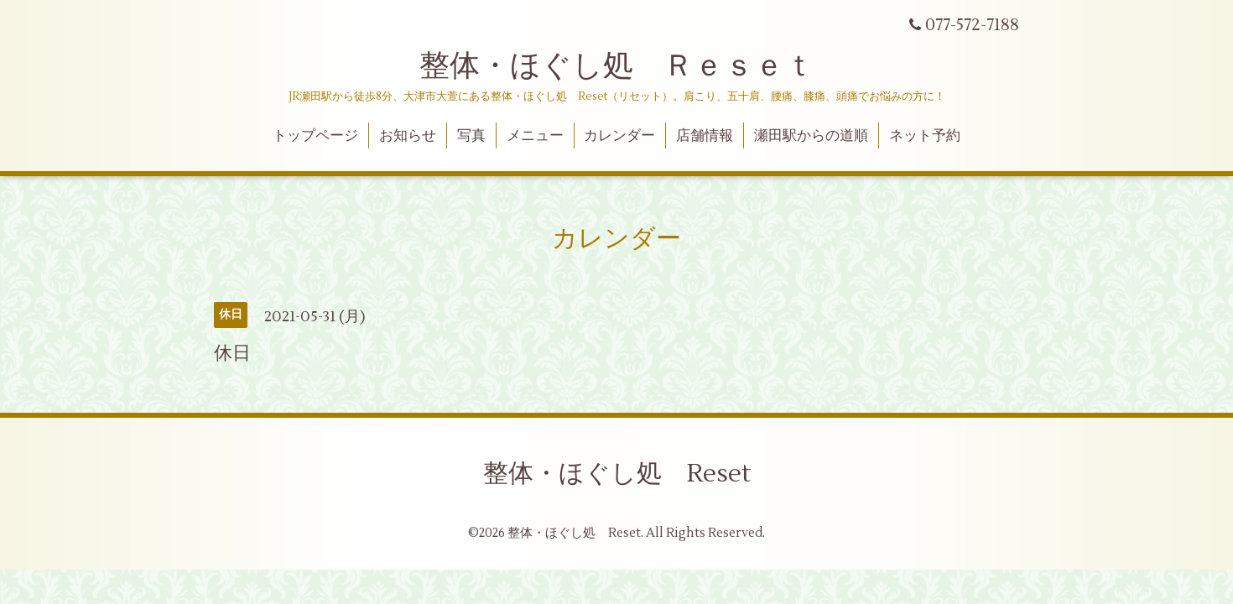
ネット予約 (924, 136)
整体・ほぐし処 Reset (617, 473)
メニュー (535, 136)
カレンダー (619, 136)
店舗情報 (704, 136)
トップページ (315, 136)
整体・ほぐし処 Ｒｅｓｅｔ (616, 66)
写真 (471, 136)
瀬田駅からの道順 (811, 136)
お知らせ (407, 136)
